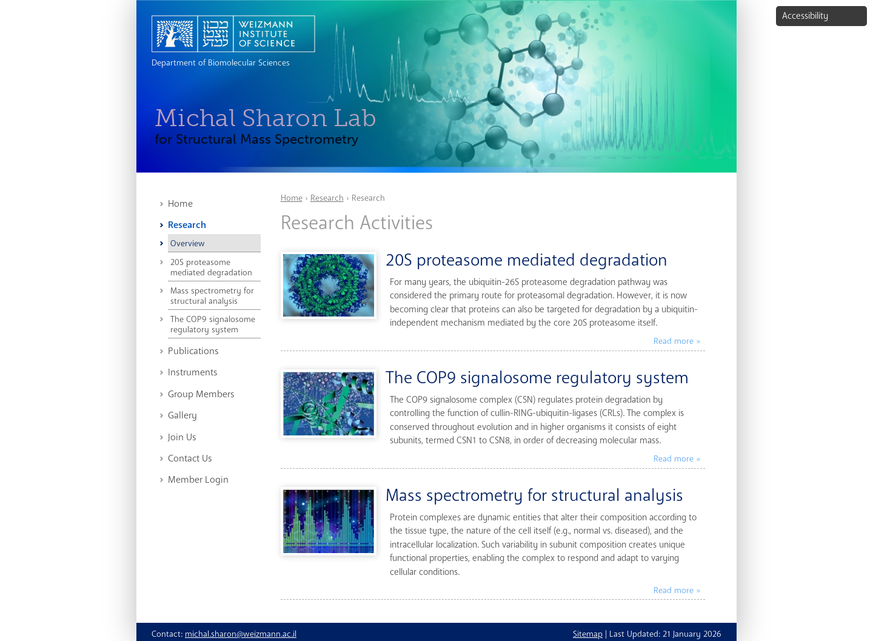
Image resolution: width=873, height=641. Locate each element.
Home (180, 203)
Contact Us (190, 458)
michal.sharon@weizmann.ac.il (240, 634)
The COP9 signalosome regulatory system (212, 324)
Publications (193, 351)
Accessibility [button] (805, 16)
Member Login (198, 479)
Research (187, 225)
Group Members (201, 394)
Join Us (182, 437)
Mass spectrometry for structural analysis (212, 296)
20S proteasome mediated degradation (211, 267)
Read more (674, 341)
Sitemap (588, 634)
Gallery (182, 415)
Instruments (193, 372)
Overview (187, 243)
